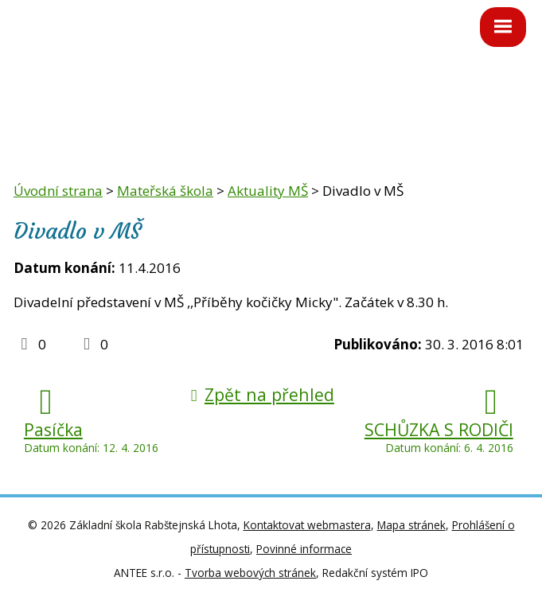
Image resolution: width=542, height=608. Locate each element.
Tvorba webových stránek (250, 572)
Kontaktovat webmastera (307, 524)
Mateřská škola (165, 190)
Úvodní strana (58, 190)
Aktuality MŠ (268, 190)
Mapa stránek (411, 524)
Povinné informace (304, 548)
